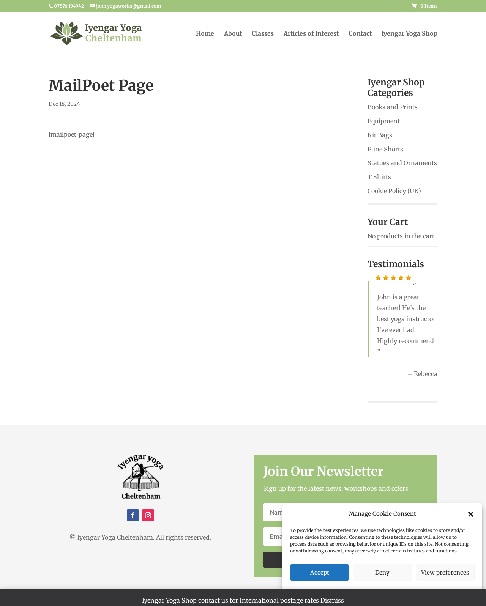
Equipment (384, 121)
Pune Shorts (385, 149)
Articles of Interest (311, 34)
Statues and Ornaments (402, 163)
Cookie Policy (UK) (394, 191)
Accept (319, 572)
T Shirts (379, 177)
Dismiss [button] (332, 600)
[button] (471, 514)
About (233, 34)
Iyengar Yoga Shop (409, 34)
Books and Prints (393, 107)
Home (205, 34)
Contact (360, 34)
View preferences (445, 572)
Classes (263, 34)
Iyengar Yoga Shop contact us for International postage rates (231, 600)
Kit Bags (380, 135)
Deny (382, 572)
